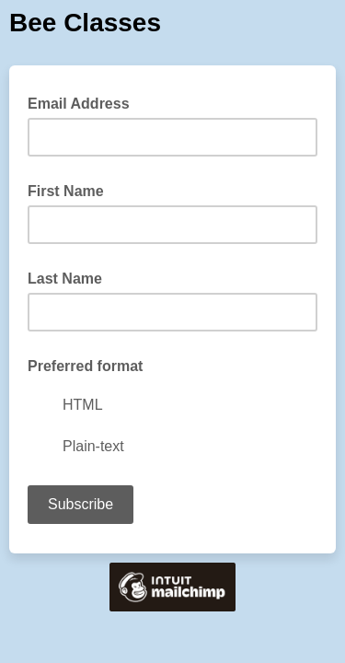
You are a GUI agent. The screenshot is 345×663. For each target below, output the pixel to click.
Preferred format (85, 366)
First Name (66, 191)
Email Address (84, 102)
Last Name (65, 278)
